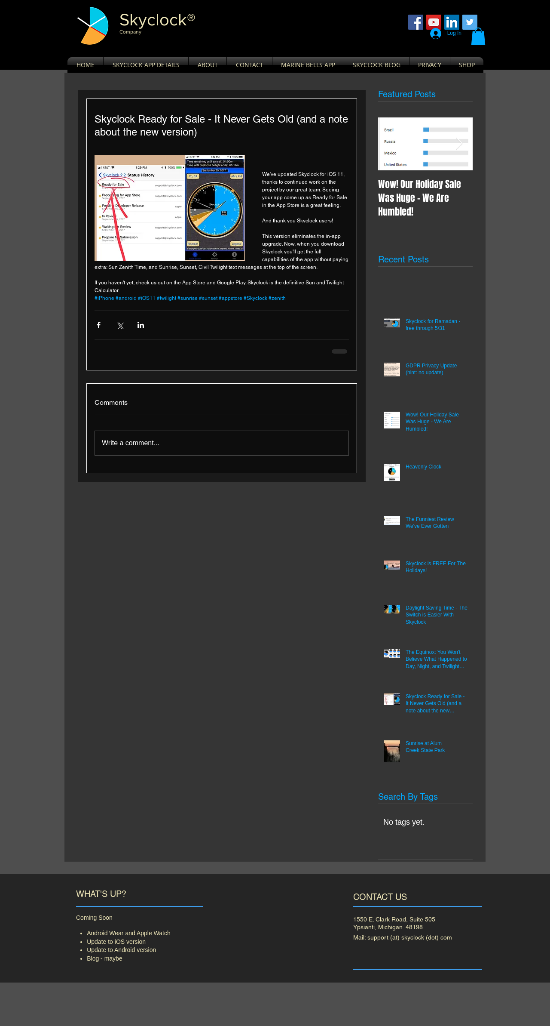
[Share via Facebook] (99, 325)
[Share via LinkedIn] (141, 325)
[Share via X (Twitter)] (120, 325)
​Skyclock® (157, 19)
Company (130, 32)
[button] (478, 36)
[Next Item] (459, 144)
